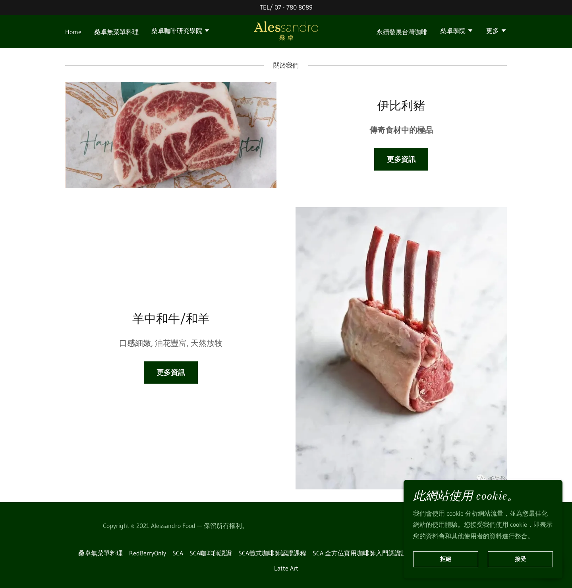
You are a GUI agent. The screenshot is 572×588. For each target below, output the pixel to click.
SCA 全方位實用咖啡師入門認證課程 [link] (363, 553)
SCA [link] (177, 553)
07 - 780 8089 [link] (293, 7)
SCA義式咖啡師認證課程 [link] (272, 553)
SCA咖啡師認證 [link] (210, 553)
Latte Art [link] (286, 568)
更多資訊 (401, 159)
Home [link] (73, 32)
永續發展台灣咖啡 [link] (402, 32)
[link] (286, 31)
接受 (520, 559)
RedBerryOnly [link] (147, 553)
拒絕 (445, 559)
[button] (180, 31)
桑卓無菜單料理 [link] (116, 32)
